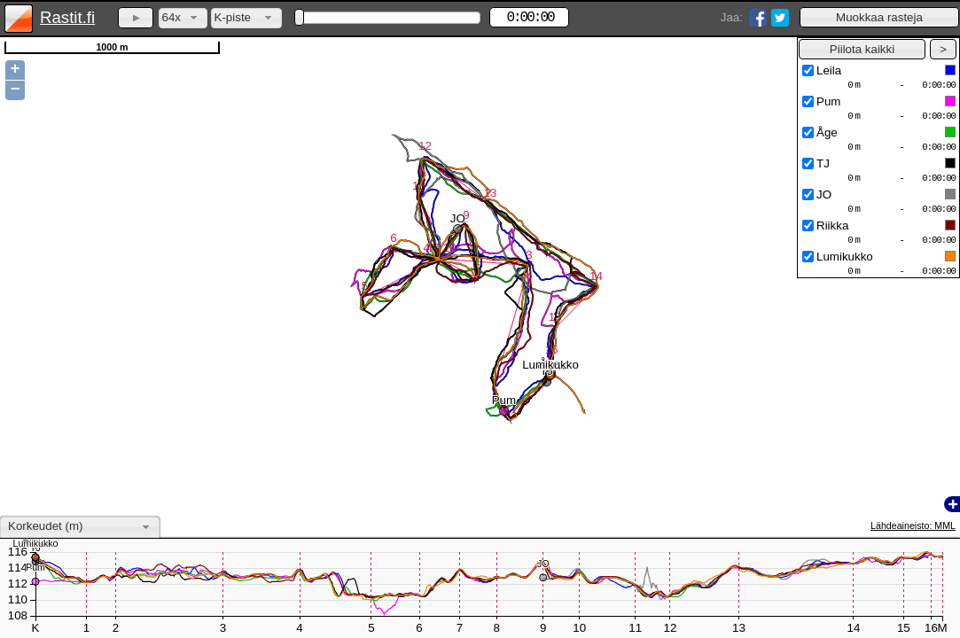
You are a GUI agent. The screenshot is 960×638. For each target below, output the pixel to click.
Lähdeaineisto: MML (913, 525)
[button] (879, 17)
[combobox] (183, 18)
